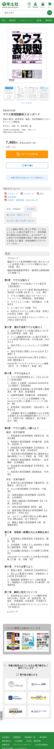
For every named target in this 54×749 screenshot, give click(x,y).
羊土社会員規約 (41, 745)
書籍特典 (49, 20)
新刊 (3, 20)
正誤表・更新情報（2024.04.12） (23, 200)
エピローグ (29, 193)
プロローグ (12, 193)
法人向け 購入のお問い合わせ (20, 221)
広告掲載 (18, 741)
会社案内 (5, 737)
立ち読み (30, 209)
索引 (42, 193)
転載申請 (5, 745)
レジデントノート (26, 20)
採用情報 (17, 737)
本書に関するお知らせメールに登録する (27, 178)
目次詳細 (11, 197)
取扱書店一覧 (30, 737)
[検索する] (49, 12)
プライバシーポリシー (22, 745)
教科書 (39, 20)
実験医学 (12, 20)
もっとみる (26, 103)
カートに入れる (27, 154)
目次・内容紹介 (14, 209)
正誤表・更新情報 (33, 741)
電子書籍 (43, 737)
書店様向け (6, 741)
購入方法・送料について (18, 215)
